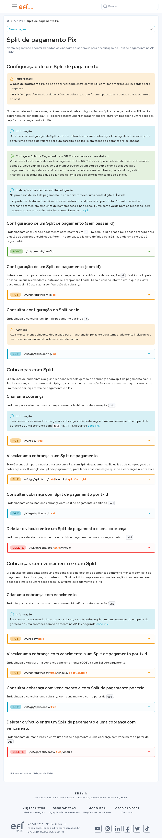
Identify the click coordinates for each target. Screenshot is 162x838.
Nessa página (17, 29)
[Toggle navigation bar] (14, 6)
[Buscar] (129, 6)
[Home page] (8, 21)
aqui (85, 210)
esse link (94, 425)
